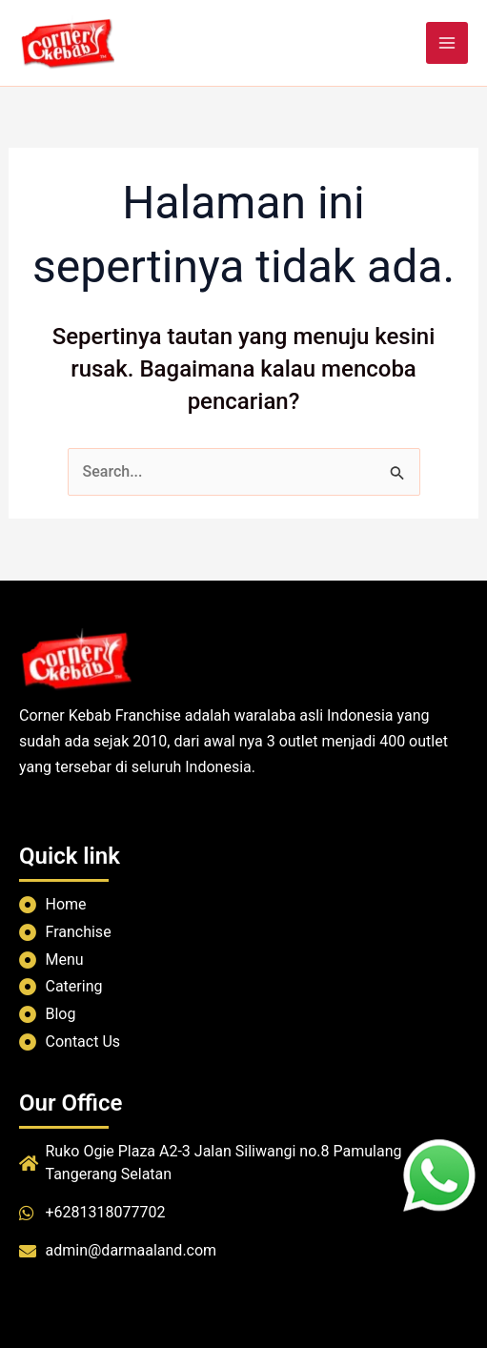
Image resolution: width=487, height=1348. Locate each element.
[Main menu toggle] (447, 43)
